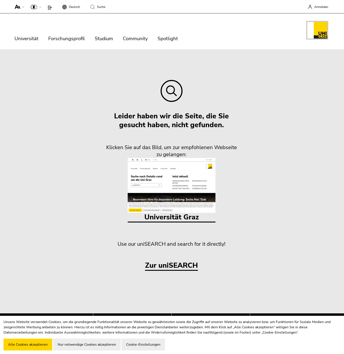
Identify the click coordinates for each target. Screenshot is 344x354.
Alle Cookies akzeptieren (28, 344)
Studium (104, 38)
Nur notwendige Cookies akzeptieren (87, 344)
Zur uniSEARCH (171, 265)
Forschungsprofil (66, 38)
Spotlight (168, 38)
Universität (26, 38)
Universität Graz (171, 190)
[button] (19, 6)
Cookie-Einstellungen (143, 344)
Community (135, 38)
